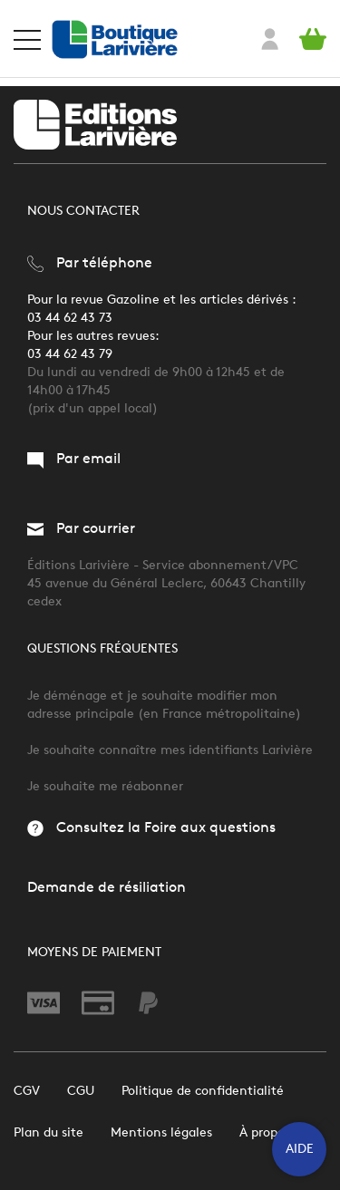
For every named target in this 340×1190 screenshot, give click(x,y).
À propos (264, 1132)
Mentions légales (161, 1132)
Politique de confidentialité (202, 1090)
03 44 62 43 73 (69, 317)
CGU (80, 1090)
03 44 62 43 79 (69, 354)
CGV (27, 1090)
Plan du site (48, 1132)
